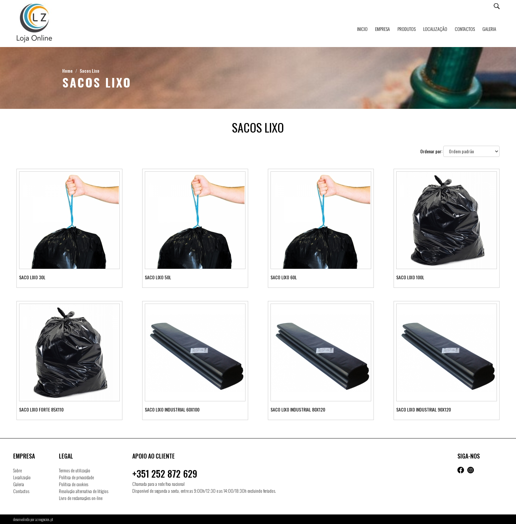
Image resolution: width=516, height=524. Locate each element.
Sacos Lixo (89, 70)
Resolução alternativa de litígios (83, 490)
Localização (435, 28)
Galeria (489, 28)
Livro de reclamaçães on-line (80, 497)
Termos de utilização (74, 470)
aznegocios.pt (44, 519)
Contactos (465, 28)
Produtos (407, 28)
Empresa (382, 28)
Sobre (17, 470)
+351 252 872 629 (164, 473)
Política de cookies (73, 484)
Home (67, 70)
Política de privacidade (76, 477)
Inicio (362, 28)
